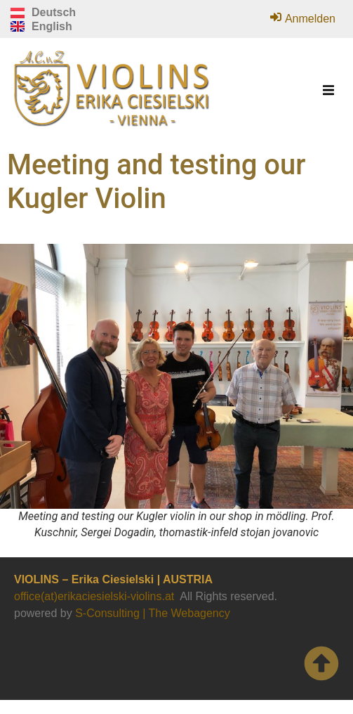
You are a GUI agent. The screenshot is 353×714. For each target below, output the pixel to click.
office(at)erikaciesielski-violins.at (94, 596)
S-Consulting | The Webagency (152, 613)
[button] (328, 90)
